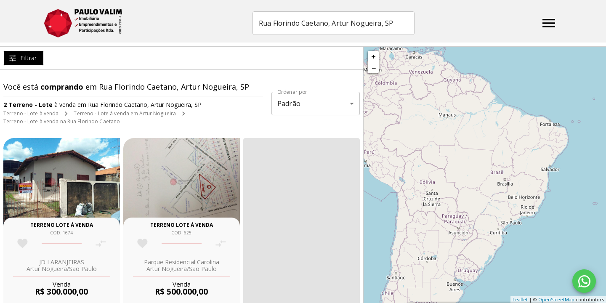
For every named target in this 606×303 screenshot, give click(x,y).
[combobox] (351, 23)
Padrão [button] (288, 103)
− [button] (374, 68)
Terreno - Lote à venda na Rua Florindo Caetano (61, 121)
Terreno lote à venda (61, 225)
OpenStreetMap (556, 299)
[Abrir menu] (548, 23)
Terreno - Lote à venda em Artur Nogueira (125, 113)
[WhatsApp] (584, 281)
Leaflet (520, 299)
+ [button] (373, 56)
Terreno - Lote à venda (30, 113)
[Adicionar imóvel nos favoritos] (22, 243)
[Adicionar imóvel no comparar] (100, 243)
